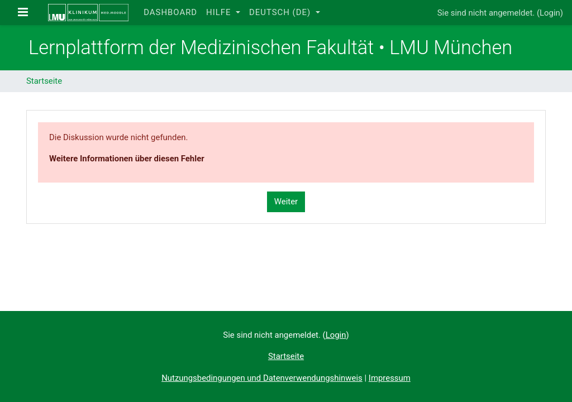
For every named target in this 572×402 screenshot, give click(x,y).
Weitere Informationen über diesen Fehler (126, 159)
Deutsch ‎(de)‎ (281, 12)
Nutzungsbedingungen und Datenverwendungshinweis (262, 378)
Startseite (44, 81)
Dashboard (170, 12)
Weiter (286, 202)
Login (550, 13)
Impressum (390, 378)
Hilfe (219, 12)
